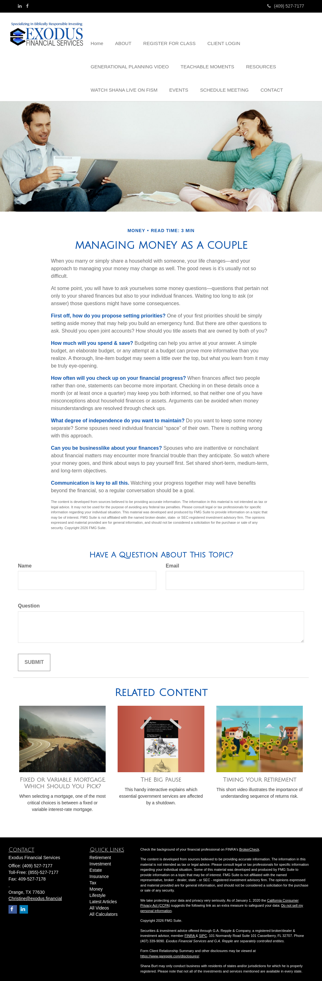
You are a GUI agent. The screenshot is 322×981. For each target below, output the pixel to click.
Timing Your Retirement (259, 776)
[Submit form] (34, 658)
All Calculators (104, 910)
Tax (93, 878)
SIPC (203, 932)
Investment (100, 860)
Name (25, 561)
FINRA (190, 932)
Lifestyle (98, 891)
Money (96, 885)
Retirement (100, 853)
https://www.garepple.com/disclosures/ (169, 952)
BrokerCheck (249, 845)
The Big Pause (161, 776)
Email (172, 561)
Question (29, 602)
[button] (121, 33)
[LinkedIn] (20, 6)
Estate (96, 866)
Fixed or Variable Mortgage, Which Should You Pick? (62, 779)
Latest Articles (103, 897)
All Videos (99, 904)
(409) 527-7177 (285, 6)
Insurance (99, 872)
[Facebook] (27, 6)
